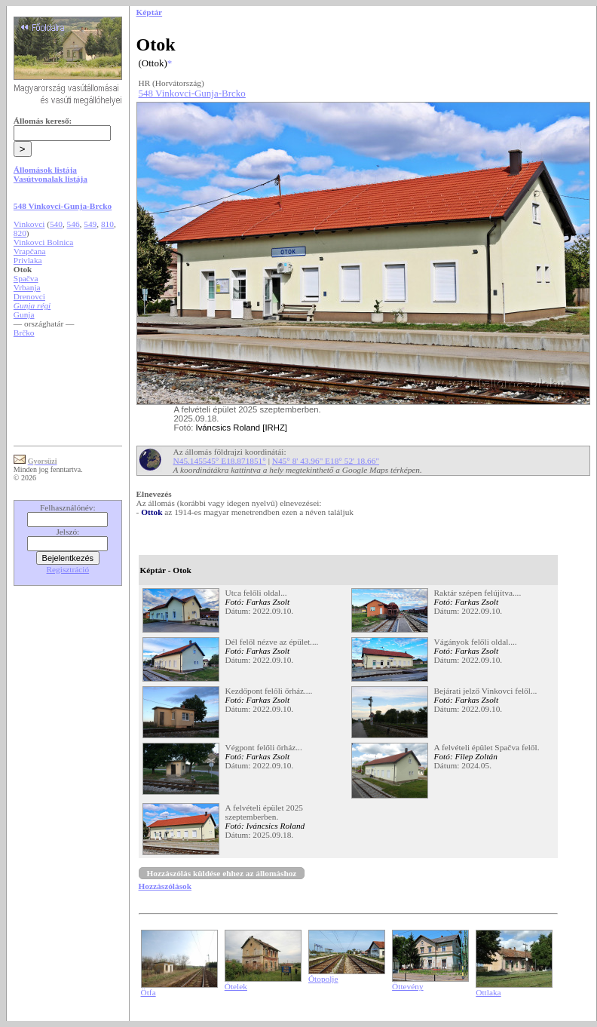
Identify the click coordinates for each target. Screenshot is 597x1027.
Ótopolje (323, 978)
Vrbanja (27, 287)
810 (107, 223)
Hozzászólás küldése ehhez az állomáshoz (222, 873)
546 (73, 223)
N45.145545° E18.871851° (219, 460)
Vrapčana (30, 251)
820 (20, 233)
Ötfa (148, 992)
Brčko (24, 332)
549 (90, 223)
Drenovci (29, 296)
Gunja (24, 314)
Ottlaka (488, 992)
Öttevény (408, 986)
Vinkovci (29, 223)
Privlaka (28, 260)
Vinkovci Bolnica (44, 242)
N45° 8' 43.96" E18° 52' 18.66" (325, 460)
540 (56, 223)
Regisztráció (68, 569)
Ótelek (236, 986)
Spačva (26, 278)
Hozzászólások (165, 886)
